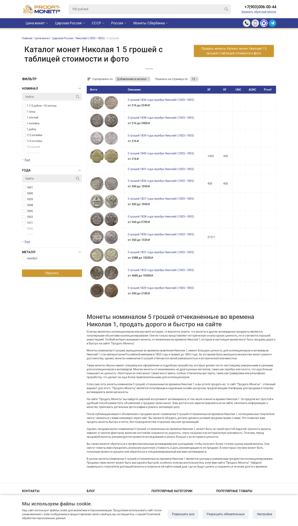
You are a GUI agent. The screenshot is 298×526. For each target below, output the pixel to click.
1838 (27, 205)
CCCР (96, 23)
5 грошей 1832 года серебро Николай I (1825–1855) (161, 270)
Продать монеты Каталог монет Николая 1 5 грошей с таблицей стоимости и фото (233, 51)
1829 (27, 234)
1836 (27, 211)
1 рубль (29, 129)
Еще (27, 159)
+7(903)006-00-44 (260, 7)
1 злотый (30, 117)
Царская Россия (68, 23)
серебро (29, 258)
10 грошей (31, 147)
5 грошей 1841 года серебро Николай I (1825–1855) (161, 169)
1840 (27, 193)
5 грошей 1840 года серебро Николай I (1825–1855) (161, 153)
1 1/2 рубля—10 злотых (39, 105)
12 (193, 79)
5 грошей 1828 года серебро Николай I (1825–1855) (161, 216)
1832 (27, 217)
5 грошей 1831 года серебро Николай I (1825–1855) (161, 252)
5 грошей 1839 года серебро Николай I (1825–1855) (161, 135)
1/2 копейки (32, 135)
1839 (27, 199)
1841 (27, 187)
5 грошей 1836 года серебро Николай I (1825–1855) (161, 99)
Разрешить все (183, 514)
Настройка (264, 514)
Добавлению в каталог (132, 79)
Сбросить (52, 273)
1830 (27, 228)
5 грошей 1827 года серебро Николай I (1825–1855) (161, 198)
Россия (117, 23)
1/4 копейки (32, 141)
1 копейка (30, 123)
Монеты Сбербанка (149, 23)
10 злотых (31, 153)
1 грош (28, 111)
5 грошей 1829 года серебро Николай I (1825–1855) (161, 287)
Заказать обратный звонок (258, 11)
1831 (27, 223)
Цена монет (35, 23)
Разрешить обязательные (226, 514)
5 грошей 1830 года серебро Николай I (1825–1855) (161, 234)
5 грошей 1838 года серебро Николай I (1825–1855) (161, 117)
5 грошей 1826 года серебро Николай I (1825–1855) (161, 180)
